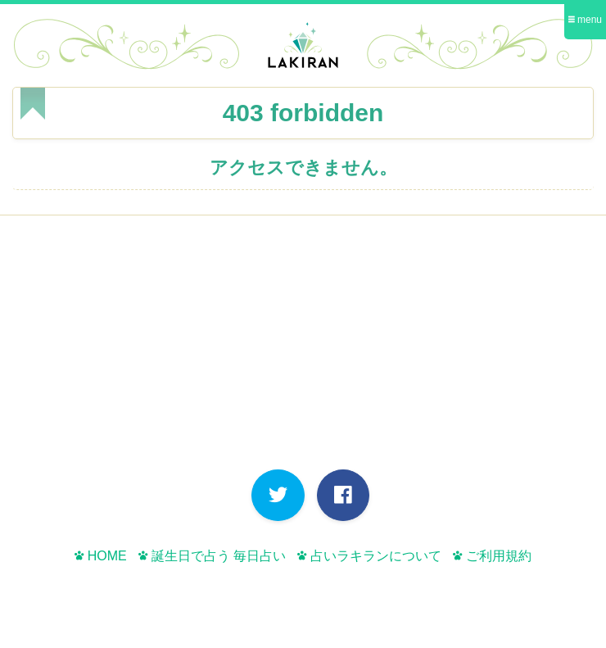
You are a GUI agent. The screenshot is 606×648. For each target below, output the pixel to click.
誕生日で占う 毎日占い (212, 556)
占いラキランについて (369, 556)
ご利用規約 (492, 556)
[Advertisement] (303, 346)
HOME (100, 556)
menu (585, 19)
